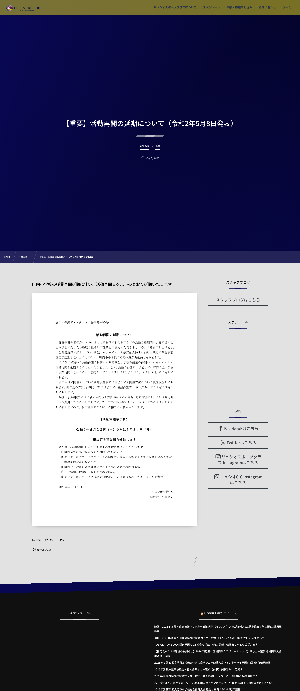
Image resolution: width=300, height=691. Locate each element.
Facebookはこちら (241, 428)
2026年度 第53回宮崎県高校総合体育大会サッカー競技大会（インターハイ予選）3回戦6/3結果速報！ (213, 662)
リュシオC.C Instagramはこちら (241, 479)
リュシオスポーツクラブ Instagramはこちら (239, 459)
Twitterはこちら (241, 442)
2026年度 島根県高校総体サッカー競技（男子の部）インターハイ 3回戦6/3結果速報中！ (206, 676)
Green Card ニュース (220, 609)
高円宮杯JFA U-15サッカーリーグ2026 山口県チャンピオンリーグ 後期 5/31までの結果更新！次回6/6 (213, 683)
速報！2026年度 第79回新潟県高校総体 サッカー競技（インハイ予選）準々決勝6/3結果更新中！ (210, 638)
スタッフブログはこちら (238, 300)
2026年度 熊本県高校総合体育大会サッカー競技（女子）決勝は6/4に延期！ (198, 669)
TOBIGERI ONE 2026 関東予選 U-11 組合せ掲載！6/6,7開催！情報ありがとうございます (206, 644)
